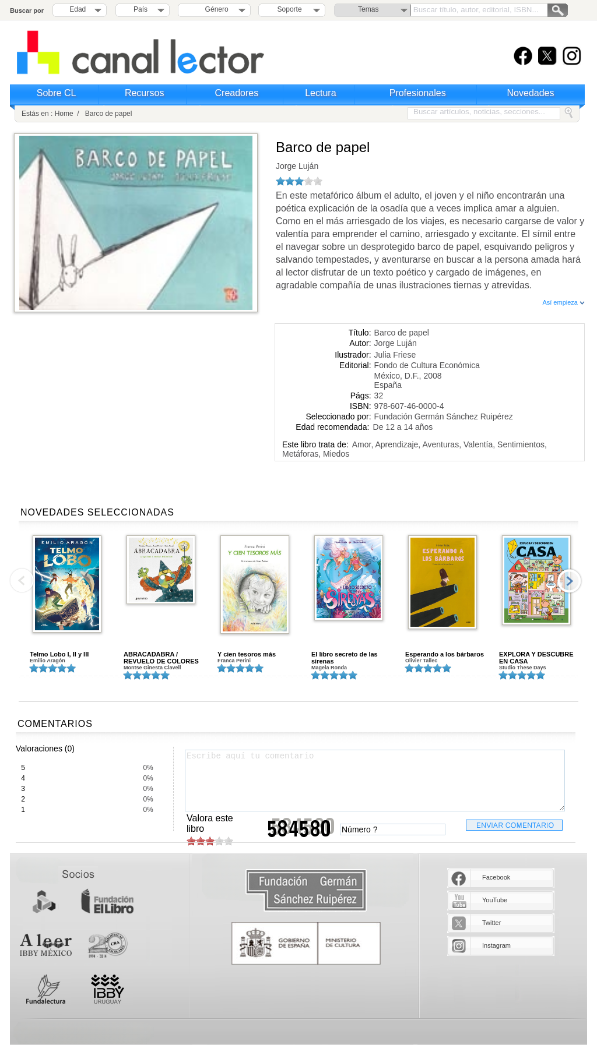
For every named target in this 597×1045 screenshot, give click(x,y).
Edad (77, 9)
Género (215, 9)
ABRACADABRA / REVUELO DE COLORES (161, 658)
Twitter (491, 922)
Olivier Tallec (421, 660)
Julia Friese (395, 354)
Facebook (496, 877)
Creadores (237, 93)
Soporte (290, 9)
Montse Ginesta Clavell (152, 667)
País (141, 9)
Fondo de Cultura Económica (427, 365)
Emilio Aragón (47, 660)
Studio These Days (522, 667)
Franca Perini (234, 660)
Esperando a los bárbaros (444, 654)
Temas (368, 9)
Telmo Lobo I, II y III (59, 654)
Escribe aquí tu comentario (375, 780)
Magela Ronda (329, 667)
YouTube (494, 899)
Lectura (320, 93)
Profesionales (417, 93)
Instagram (496, 945)
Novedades (530, 93)
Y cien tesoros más (246, 654)
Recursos (144, 93)
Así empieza (563, 302)
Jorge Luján (297, 166)
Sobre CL (56, 93)
